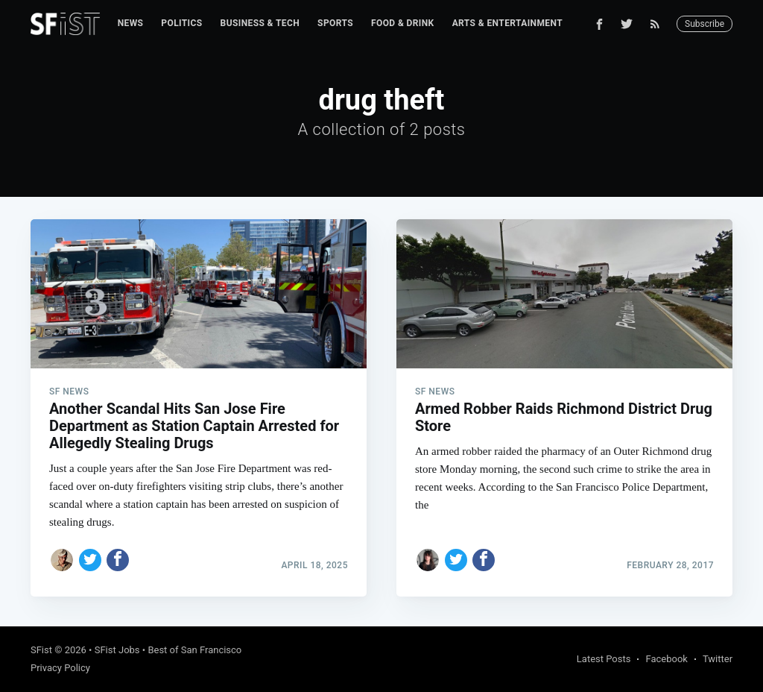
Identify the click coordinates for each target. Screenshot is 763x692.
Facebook (666, 658)
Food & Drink (402, 23)
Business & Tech (260, 23)
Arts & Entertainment (507, 23)
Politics (181, 23)
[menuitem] (131, 23)
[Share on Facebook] (117, 560)
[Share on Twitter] (90, 560)
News (131, 23)
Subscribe (704, 24)
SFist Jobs (117, 649)
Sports (335, 23)
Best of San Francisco (194, 649)
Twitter (717, 658)
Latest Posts (604, 658)
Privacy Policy (60, 667)
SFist (41, 649)
